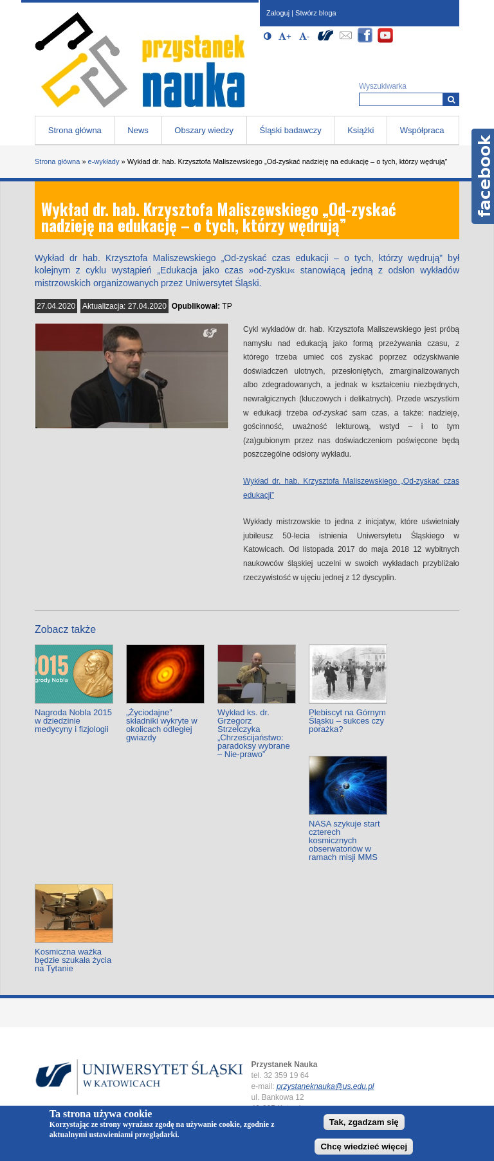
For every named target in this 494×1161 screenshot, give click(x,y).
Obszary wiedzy (203, 130)
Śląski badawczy (291, 130)
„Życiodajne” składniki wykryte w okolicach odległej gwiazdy (161, 725)
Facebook (482, 176)
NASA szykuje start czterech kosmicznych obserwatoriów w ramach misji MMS (344, 840)
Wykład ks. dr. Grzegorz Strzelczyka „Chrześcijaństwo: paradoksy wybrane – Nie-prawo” (253, 733)
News (138, 130)
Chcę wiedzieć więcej (363, 1146)
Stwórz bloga (315, 13)
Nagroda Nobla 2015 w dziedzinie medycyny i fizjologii (73, 721)
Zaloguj (277, 13)
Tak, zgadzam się (364, 1122)
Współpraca (422, 130)
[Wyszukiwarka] (451, 99)
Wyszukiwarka (383, 86)
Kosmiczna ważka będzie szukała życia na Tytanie (73, 960)
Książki (360, 130)
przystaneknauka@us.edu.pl (325, 1086)
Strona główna (75, 130)
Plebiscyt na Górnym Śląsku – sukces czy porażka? (347, 721)
